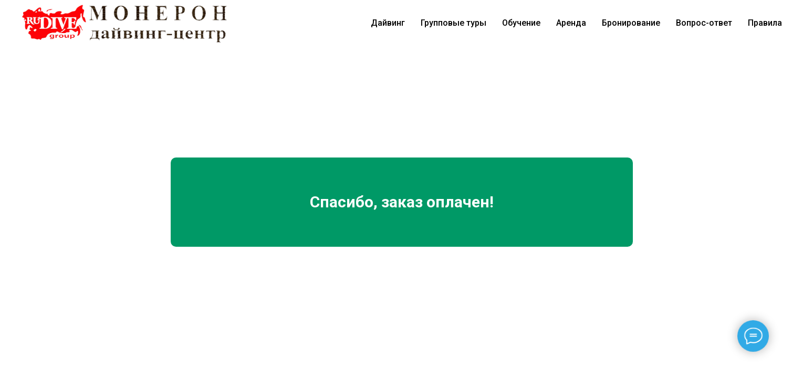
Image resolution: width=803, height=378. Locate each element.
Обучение (521, 23)
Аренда (571, 23)
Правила (765, 23)
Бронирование (631, 23)
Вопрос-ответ (704, 23)
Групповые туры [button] (453, 23)
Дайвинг (388, 23)
